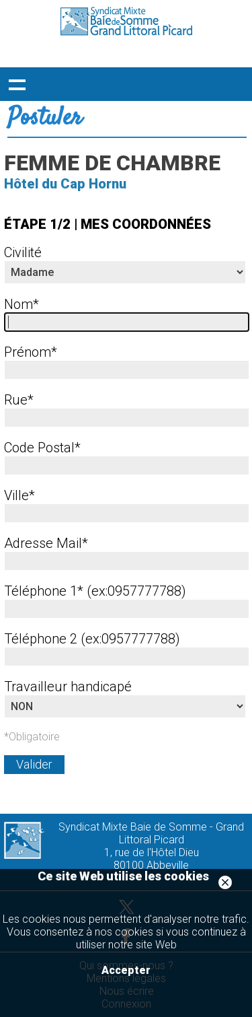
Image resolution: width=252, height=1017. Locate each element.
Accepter (126, 970)
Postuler (44, 118)
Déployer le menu (17, 84)
